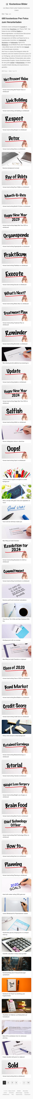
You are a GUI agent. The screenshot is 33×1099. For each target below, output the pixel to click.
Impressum (27, 1094)
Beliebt (19, 1091)
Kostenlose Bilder (16, 4)
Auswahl (22, 27)
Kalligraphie (14, 42)
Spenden (26, 1092)
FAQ (13, 1094)
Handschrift (22, 40)
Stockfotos (13, 29)
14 (28, 1082)
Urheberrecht (6, 1094)
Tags (6, 14)
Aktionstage (19, 1092)
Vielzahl (26, 47)
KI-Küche (11, 1092)
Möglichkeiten (20, 62)
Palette (19, 31)
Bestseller (25, 1091)
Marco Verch (11, 1091)
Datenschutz (19, 1094)
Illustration (5, 42)
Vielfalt (12, 62)
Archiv (5, 1092)
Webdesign (5, 45)
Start (3, 14)
